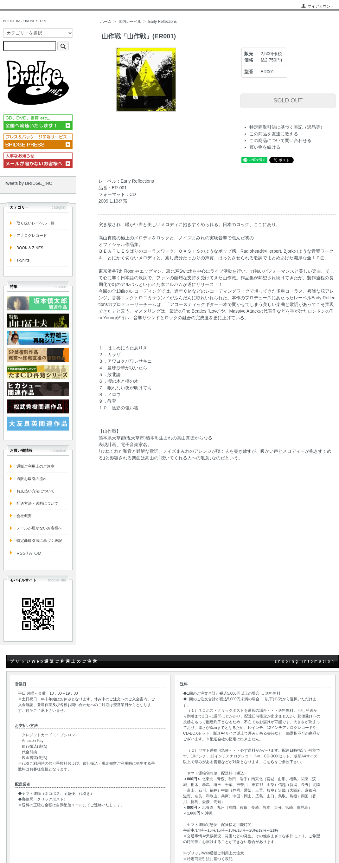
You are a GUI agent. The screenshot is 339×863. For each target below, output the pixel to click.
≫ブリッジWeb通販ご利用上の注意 (213, 853)
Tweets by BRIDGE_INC (28, 183)
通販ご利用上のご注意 (35, 466)
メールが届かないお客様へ (39, 528)
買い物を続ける (264, 147)
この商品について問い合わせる (280, 140)
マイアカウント (317, 6)
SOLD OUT (288, 100)
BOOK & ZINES (29, 248)
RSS (21, 553)
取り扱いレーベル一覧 (35, 223)
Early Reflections (162, 21)
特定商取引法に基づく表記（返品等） (287, 127)
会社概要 (24, 516)
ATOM (35, 553)
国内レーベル (129, 21)
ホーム (106, 21)
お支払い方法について (35, 491)
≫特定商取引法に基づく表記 (208, 859)
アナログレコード (31, 235)
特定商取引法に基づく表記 (39, 540)
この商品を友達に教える (273, 133)
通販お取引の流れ (31, 479)
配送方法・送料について (37, 503)
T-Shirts (22, 260)
